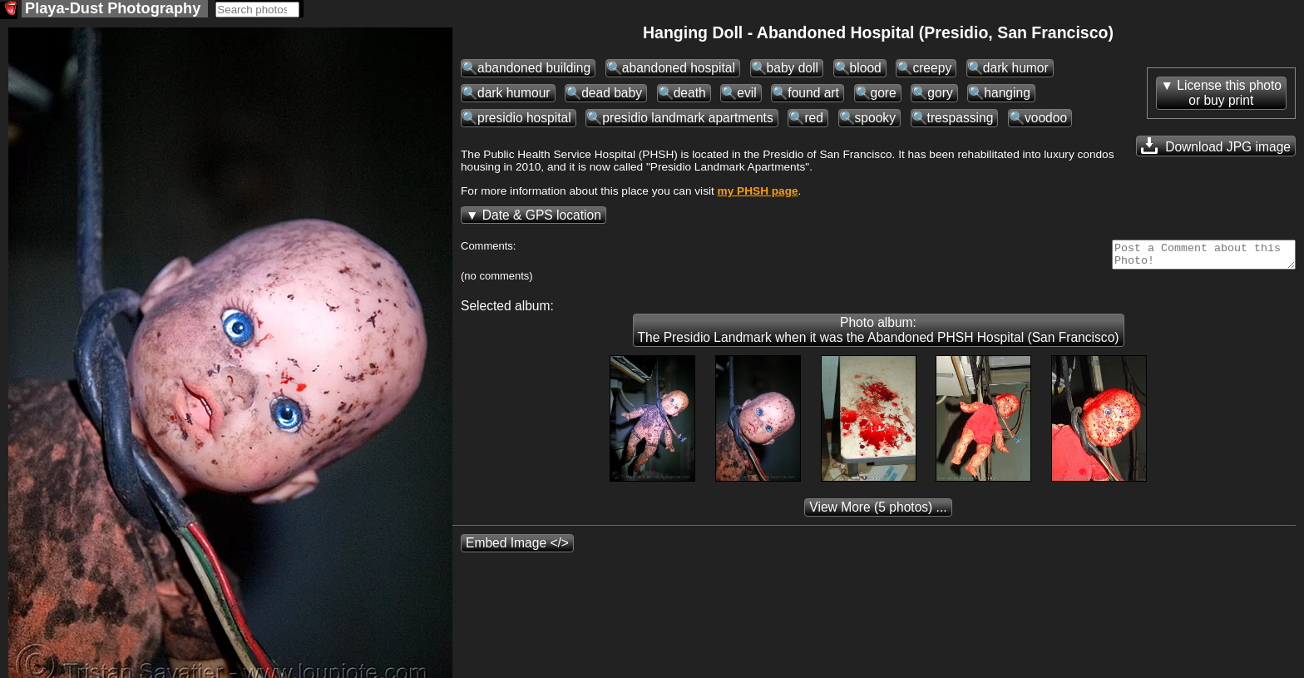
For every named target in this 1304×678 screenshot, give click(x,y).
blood (866, 69)
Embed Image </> (517, 549)
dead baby (611, 94)
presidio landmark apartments (687, 119)
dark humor (1016, 69)
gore (883, 94)
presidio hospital (524, 119)
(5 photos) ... (877, 514)
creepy (931, 69)
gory (939, 94)
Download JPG (1216, 147)
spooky (875, 119)
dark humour (514, 94)
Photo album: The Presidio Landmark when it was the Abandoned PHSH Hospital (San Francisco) (878, 336)
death (690, 94)
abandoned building (533, 69)
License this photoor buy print (1229, 94)
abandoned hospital (678, 69)
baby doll (792, 69)
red (813, 119)
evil (746, 94)
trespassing (960, 119)
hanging (1007, 94)
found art (813, 94)
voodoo (1046, 119)
